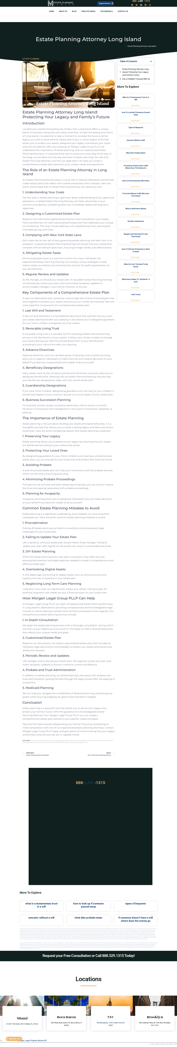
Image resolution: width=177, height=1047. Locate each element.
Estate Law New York (48, 942)
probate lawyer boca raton (136, 936)
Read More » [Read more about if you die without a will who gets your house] (135, 202)
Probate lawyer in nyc (132, 947)
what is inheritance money (135, 209)
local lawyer (95, 931)
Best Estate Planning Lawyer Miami (64, 930)
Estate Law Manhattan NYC (38, 942)
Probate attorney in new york (73, 947)
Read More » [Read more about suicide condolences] (135, 227)
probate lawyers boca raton (124, 936)
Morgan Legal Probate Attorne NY (32, 1040)
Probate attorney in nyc (85, 947)
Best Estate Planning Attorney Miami (80, 930)
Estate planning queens (101, 945)
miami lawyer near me (89, 939)
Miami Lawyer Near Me (65, 928)
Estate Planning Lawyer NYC (53, 928)
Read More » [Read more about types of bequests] (135, 133)
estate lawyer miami (95, 933)
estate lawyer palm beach (106, 937)
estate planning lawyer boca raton (108, 933)
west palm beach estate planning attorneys (124, 934)
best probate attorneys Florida (66, 937)
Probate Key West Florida (58, 931)
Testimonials (106, 11)
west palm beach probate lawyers (85, 936)
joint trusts (135, 294)
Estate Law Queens (69, 942)
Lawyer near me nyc (110, 945)
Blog (74, 11)
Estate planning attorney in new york (117, 942)
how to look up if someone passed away (88, 905)
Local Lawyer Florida (37, 931)
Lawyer (64, 4)
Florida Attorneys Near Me (47, 931)
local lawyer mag (102, 931)
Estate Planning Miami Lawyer (40, 928)
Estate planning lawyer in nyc (26, 945)
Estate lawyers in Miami (142, 939)
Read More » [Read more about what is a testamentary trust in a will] (135, 106)
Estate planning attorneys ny (38, 944)
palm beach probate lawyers (100, 936)
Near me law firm (134, 945)
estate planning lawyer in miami (136, 937)
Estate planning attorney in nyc (132, 942)
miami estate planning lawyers (77, 939)
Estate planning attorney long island (146, 942)
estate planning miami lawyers (29, 933)
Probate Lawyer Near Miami (118, 928)
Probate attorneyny (150, 945)
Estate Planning (63, 2)
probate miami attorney (55, 933)
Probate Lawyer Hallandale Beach (105, 928)
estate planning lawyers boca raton (139, 933)
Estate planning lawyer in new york (148, 944)
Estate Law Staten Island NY (26, 942)
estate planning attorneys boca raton (37, 934)
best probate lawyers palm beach (93, 937)
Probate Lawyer (146, 936)
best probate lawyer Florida (80, 937)
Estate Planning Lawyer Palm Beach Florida (118, 930)
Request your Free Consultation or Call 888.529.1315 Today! (89, 956)
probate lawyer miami (86, 933)
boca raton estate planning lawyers (43, 936)
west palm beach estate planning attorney (143, 934)
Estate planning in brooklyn (51, 944)
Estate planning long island (78, 945)
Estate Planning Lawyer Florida (76, 928)
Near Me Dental (86, 928)
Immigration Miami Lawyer (150, 930)
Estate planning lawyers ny (66, 945)
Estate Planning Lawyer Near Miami (132, 928)
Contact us (123, 11)
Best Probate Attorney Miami (38, 930)
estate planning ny (104, 942)
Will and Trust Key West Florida (85, 931)
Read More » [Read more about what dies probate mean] (135, 159)
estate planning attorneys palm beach (53, 934)
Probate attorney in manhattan (60, 947)
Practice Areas (88, 11)
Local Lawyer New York (95, 942)
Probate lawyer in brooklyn (96, 947)
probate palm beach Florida (110, 939)
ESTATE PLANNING (30, 59)
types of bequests (135, 127)
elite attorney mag (132, 931)
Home (51, 11)
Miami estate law (132, 939)
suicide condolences (136, 221)
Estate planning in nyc (74, 944)
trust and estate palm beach (122, 939)
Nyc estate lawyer (142, 945)
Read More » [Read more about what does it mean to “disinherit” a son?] (135, 288)
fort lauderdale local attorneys (51, 939)
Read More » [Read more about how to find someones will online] (135, 187)
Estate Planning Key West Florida (71, 931)
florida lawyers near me (39, 939)
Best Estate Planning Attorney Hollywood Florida (98, 930)
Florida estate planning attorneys (27, 939)
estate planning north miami (150, 937)
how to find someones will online (135, 181)
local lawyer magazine (111, 931)
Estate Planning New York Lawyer (27, 928)
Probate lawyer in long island (108, 947)
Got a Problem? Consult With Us (136, 79)
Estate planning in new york (63, 944)
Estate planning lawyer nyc (54, 945)
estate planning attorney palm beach (69, 934)
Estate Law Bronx (86, 942)
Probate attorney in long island (47, 947)
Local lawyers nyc (125, 945)
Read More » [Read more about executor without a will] (135, 146)
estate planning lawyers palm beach (123, 933)
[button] (151, 61)
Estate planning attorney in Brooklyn (31, 948)
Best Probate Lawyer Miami (51, 930)
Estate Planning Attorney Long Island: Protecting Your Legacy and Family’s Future (135, 72)
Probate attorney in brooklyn (34, 947)
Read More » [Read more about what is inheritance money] (135, 214)
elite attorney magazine (141, 931)
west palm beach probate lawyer (71, 936)
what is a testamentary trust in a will (41, 905)
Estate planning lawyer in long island (116, 944)
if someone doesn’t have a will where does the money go (135, 919)
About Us (63, 11)
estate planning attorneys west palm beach (105, 934)
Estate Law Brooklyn (78, 942)
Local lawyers (118, 945)
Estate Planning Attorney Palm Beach (136, 930)
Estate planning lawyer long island (40, 945)
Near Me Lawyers (94, 928)
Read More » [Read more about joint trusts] (135, 300)
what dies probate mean (135, 153)
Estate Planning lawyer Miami (26, 931)
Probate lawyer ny (24, 947)
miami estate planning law (64, 939)
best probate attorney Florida (53, 937)
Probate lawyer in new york (121, 947)
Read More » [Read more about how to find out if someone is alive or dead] (135, 257)
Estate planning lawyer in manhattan (132, 944)
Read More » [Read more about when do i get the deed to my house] (135, 272)
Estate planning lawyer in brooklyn (100, 944)
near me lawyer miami (76, 933)
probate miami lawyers (66, 933)
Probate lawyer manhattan (143, 947)
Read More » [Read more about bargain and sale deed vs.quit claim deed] (135, 242)
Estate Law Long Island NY (59, 942)
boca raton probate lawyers (57, 936)
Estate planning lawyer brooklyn (86, 944)
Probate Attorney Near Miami (26, 930)
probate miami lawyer (99, 939)
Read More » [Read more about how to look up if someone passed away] (135, 121)
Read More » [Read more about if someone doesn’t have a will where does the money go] (135, 174)
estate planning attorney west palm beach (87, 934)
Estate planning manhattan (90, 945)
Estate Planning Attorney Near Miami (148, 928)
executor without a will (136, 140)
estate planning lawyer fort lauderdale (120, 937)
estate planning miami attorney (43, 933)
